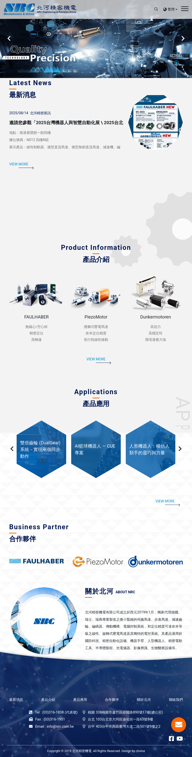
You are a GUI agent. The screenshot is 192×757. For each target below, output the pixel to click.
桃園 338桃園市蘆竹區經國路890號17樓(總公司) (125, 712)
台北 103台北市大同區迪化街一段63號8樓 (120, 719)
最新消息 (16, 700)
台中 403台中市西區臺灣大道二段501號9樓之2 (124, 726)
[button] (12, 466)
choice (140, 751)
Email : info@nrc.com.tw (54, 726)
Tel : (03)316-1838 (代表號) (56, 712)
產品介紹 (48, 700)
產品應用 (80, 700)
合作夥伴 (112, 700)
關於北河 (144, 700)
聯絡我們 (176, 700)
